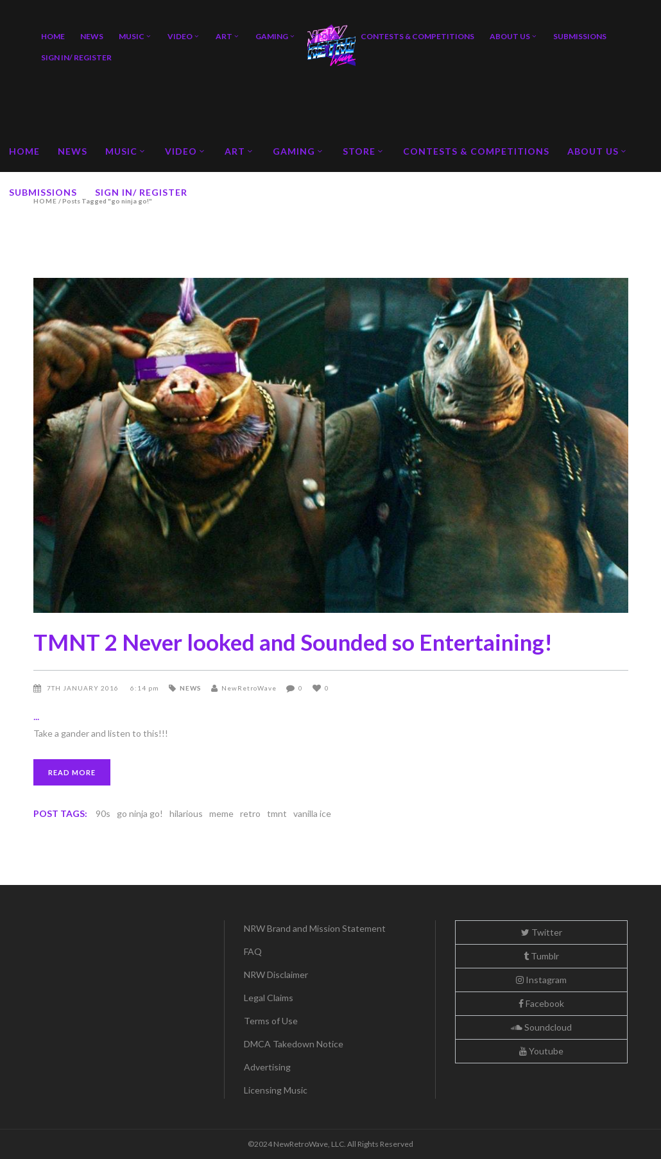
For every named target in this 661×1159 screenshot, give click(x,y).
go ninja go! (140, 813)
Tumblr (541, 955)
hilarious (186, 813)
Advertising (267, 1066)
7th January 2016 (84, 688)
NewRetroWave (249, 688)
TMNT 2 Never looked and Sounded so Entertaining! (293, 641)
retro (250, 813)
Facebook (541, 1003)
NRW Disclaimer (276, 974)
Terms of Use (271, 1020)
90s (103, 813)
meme (221, 813)
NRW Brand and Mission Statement (315, 928)
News (191, 688)
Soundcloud (541, 1027)
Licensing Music (275, 1090)
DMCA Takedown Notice (293, 1043)
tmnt (277, 813)
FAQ (253, 951)
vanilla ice (312, 813)
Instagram (541, 979)
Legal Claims (268, 997)
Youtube (541, 1050)
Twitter (541, 932)
